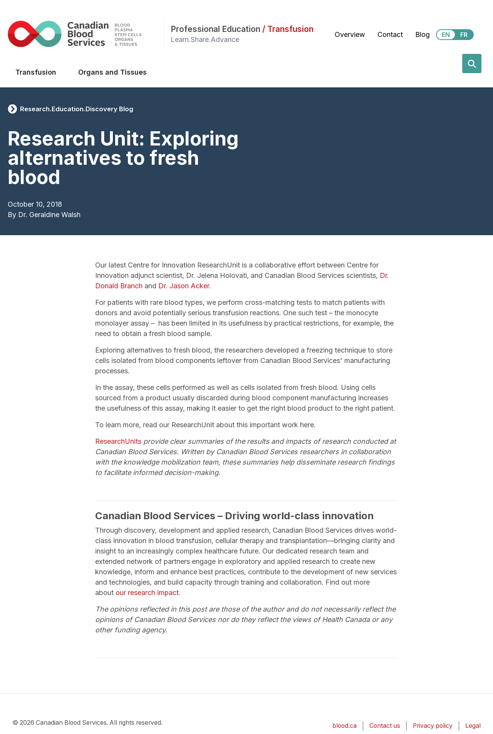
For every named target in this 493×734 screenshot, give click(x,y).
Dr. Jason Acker (183, 286)
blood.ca (344, 725)
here (307, 425)
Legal (473, 725)
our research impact (147, 593)
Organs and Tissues (112, 72)
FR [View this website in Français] (464, 34)
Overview (350, 34)
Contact (390, 34)
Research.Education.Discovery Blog (76, 109)
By (12, 215)
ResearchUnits (118, 441)
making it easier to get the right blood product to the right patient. (291, 408)
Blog (422, 34)
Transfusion (35, 72)
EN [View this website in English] (446, 34)
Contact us (384, 725)
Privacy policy (433, 725)
